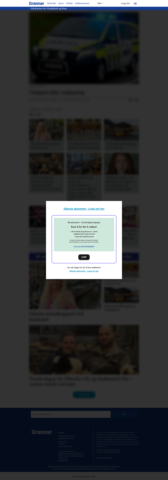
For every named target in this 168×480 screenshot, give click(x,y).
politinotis (47, 109)
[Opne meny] (135, 3)
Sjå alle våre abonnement (84, 246)
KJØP (84, 257)
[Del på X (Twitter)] (133, 100)
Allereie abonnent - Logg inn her (84, 208)
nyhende (34, 109)
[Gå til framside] (36, 3)
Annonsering (63, 460)
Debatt (69, 3)
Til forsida (84, 394)
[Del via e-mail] (137, 100)
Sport (61, 3)
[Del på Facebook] (130, 100)
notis (59, 109)
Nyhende (51, 3)
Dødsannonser (82, 3)
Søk (124, 414)
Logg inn (125, 3)
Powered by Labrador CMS (84, 477)
